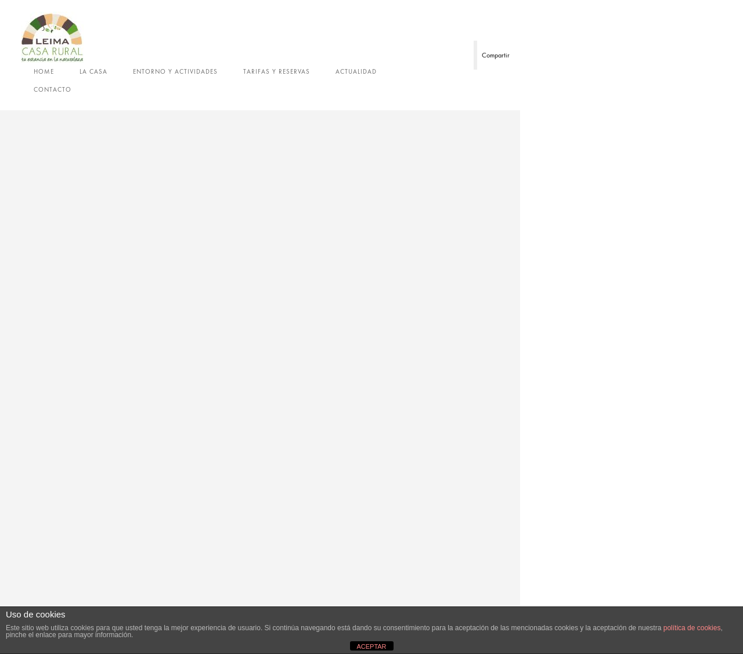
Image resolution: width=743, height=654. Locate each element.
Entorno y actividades (175, 71)
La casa (93, 71)
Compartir (496, 55)
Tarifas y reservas (276, 71)
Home (44, 71)
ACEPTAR (371, 646)
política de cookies (692, 628)
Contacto (52, 89)
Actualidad (356, 71)
